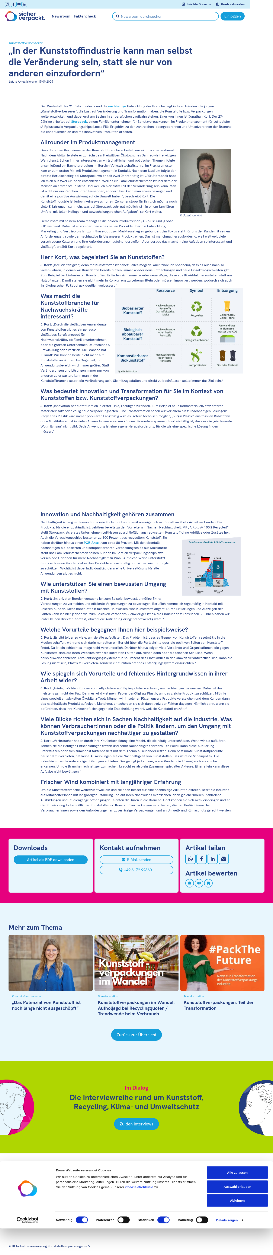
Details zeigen (227, 1246)
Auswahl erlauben (237, 1213)
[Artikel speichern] (208, 883)
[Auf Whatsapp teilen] (190, 859)
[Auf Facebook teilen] (201, 859)
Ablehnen (237, 1227)
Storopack (79, 121)
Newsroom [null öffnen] (64, 16)
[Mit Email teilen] (224, 859)
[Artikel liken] (189, 883)
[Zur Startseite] (28, 16)
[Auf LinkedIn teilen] (213, 859)
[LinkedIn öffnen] (28, 4)
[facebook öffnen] (16, 4)
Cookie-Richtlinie (139, 1213)
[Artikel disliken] (199, 883)
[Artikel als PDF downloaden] (51, 859)
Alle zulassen (237, 1199)
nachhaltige (117, 106)
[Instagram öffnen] (11, 4)
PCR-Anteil (92, 542)
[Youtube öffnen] (22, 4)
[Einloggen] (252, 16)
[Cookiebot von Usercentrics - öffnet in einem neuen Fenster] (27, 1246)
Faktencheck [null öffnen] (88, 16)
